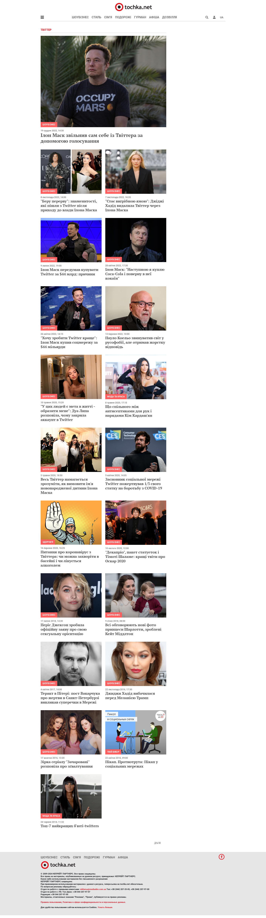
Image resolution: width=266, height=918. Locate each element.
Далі (157, 843)
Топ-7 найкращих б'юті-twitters (70, 825)
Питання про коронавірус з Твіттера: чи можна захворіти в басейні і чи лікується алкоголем (70, 558)
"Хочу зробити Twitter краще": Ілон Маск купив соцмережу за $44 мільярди (69, 342)
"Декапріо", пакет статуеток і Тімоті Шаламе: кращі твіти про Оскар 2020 (135, 556)
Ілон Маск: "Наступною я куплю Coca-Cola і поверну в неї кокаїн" (134, 274)
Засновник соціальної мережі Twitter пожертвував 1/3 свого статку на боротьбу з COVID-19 (133, 484)
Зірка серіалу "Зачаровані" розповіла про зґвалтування (67, 764)
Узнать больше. (105, 907)
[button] (214, 17)
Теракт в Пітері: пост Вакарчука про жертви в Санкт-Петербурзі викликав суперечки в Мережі (70, 698)
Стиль (96, 17)
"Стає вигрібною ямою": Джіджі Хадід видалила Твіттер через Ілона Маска (134, 205)
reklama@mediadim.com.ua (93, 889)
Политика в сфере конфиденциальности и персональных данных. (94, 902)
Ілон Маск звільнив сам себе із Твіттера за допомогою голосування (92, 138)
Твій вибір (113, 752)
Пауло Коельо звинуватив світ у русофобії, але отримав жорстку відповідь (135, 342)
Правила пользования (51, 902)
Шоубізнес (80, 17)
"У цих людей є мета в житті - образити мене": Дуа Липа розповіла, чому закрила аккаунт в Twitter (68, 413)
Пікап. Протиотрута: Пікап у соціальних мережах (131, 764)
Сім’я (108, 17)
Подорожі (123, 17)
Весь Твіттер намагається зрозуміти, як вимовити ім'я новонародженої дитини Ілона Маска (69, 486)
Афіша (154, 17)
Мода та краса (116, 396)
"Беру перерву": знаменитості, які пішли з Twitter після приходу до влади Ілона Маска (69, 205)
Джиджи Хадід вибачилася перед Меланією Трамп (130, 695)
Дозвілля (169, 17)
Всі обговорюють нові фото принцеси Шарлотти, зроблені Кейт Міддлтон (133, 629)
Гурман (140, 17)
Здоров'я (47, 542)
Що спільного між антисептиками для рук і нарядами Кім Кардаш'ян (128, 411)
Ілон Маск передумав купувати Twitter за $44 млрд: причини (69, 271)
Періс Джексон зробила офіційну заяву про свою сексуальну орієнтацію (64, 629)
